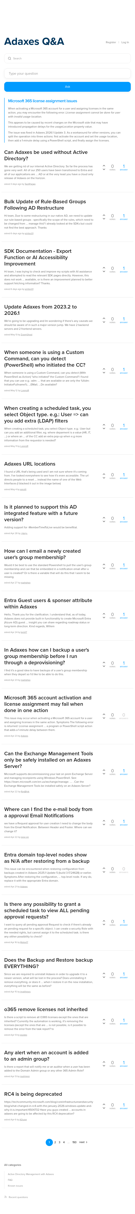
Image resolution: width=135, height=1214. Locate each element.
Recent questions (16, 1197)
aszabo (23, 1035)
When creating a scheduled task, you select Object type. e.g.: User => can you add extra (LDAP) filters (47, 414)
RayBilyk (25, 791)
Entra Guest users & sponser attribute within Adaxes (48, 603)
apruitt (23, 489)
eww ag (25, 837)
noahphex (25, 582)
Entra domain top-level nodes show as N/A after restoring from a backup (46, 858)
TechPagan (30, 184)
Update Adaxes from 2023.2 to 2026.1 (40, 310)
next (83, 1142)
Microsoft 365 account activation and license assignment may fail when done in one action (47, 703)
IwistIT (24, 632)
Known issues (15, 1186)
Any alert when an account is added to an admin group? (46, 1055)
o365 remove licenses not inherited (46, 1009)
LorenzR (25, 390)
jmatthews (25, 991)
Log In (125, 42)
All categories (12, 1165)
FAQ (10, 1180)
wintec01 (29, 233)
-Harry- (24, 533)
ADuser (23, 1119)
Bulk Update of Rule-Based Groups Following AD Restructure (45, 204)
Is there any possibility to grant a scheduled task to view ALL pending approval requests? (46, 910)
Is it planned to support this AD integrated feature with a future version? (41, 513)
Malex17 (24, 942)
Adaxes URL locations (29, 464)
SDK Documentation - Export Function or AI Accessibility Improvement (38, 257)
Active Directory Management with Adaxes (31, 1174)
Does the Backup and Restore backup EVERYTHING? (48, 963)
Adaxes (21, 10)
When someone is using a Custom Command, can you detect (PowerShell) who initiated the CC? (44, 358)
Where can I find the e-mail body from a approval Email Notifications (48, 812)
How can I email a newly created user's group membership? (42, 554)
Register (111, 42)
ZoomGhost (26, 334)
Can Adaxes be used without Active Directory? (46, 155)
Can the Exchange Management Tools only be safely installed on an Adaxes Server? (48, 759)
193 (74, 1142)
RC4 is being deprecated (33, 1094)
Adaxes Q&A (34, 41)
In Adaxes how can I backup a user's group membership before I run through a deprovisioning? (46, 656)
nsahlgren (25, 1076)
